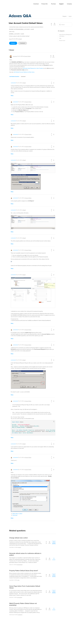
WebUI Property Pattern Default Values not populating (23, 604)
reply (12, 95)
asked (10, 39)
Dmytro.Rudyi (19, 564)
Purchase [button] (53, 4)
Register (65, 16)
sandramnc (20, 614)
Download (36, 4)
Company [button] (69, 4)
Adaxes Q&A (20, 16)
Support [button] (61, 4)
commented (13, 83)
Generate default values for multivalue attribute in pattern (25, 554)
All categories (61, 31)
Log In (70, 16)
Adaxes (12, 4)
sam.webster (19, 597)
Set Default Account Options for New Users (24, 72)
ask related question (14, 76)
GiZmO (19, 547)
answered (15, 56)
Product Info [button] (45, 4)
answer (13, 43)
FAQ (60, 38)
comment (22, 43)
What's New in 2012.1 (17, 513)
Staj (18, 580)
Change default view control (18, 538)
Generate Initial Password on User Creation (33, 68)
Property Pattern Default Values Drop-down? (23, 571)
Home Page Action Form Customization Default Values (24, 587)
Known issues (62, 40)
